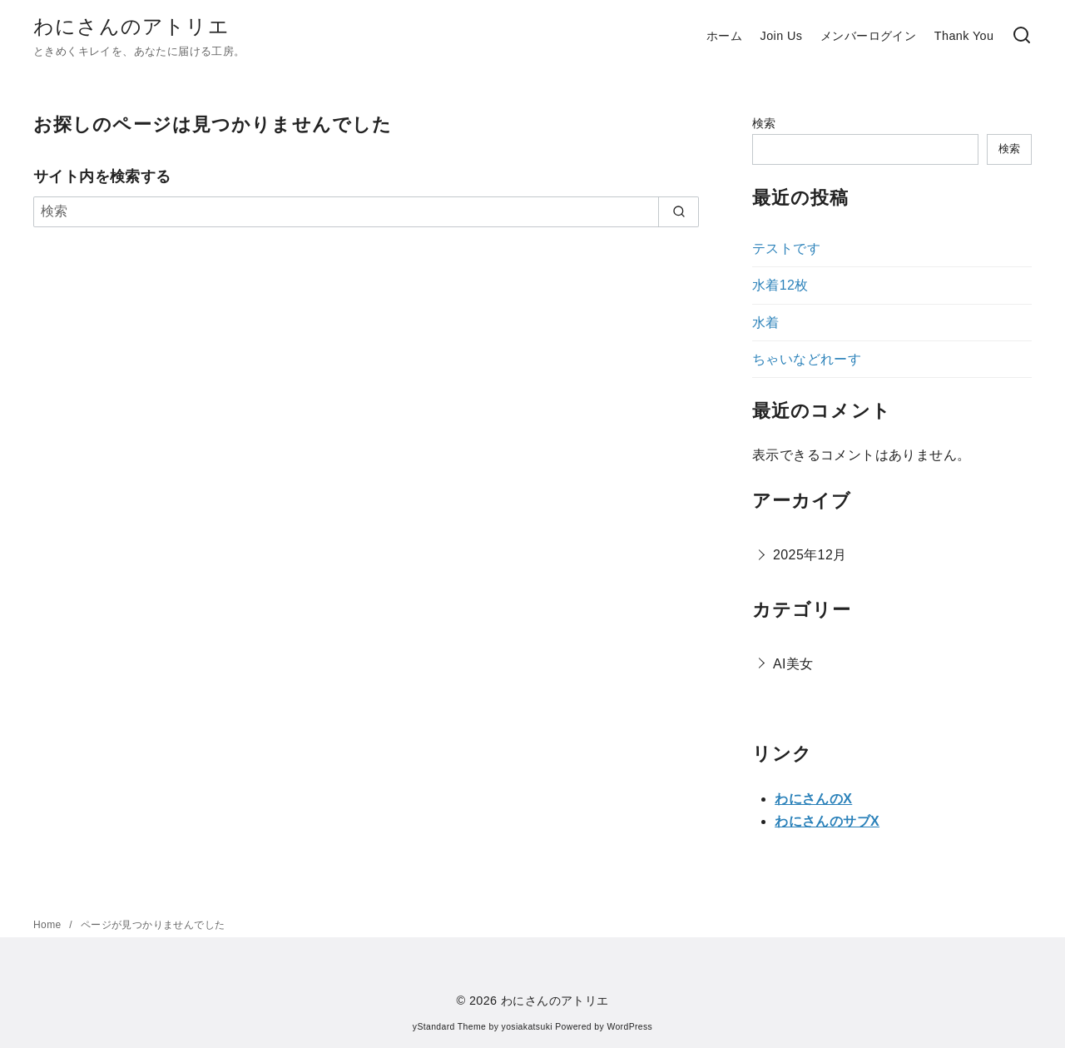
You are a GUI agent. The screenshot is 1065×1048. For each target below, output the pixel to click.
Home (48, 925)
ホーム (724, 35)
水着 (766, 322)
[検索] (1022, 36)
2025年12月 (810, 555)
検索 (764, 123)
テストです (786, 248)
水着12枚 (780, 285)
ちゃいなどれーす (806, 359)
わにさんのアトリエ (131, 26)
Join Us (781, 35)
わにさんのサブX (827, 821)
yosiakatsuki (527, 1026)
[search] (678, 211)
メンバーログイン (868, 35)
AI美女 (793, 664)
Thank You (964, 35)
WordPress (629, 1026)
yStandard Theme (449, 1026)
